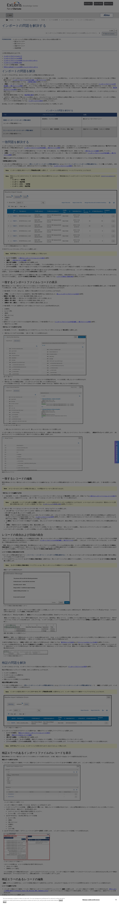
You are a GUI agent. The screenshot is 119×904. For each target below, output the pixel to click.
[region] (59, 900)
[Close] (116, 900)
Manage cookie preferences (91, 899)
